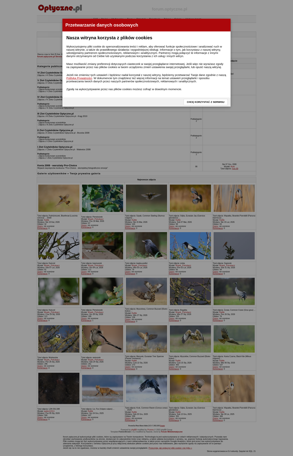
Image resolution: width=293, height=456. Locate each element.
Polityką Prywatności (79, 78)
